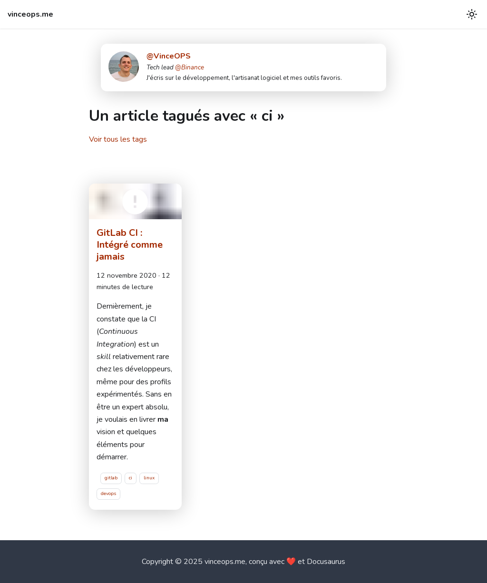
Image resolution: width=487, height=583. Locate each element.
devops (108, 493)
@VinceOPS (168, 56)
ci (130, 478)
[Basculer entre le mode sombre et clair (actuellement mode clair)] (471, 14)
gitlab (111, 478)
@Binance (189, 67)
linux (149, 478)
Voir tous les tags (118, 139)
